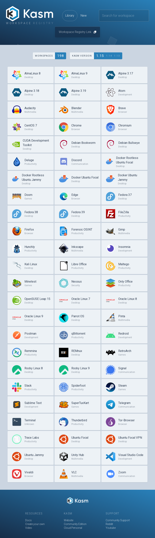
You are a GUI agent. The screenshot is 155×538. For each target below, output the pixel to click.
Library (69, 15)
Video (28, 527)
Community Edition (75, 524)
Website (68, 520)
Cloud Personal (73, 527)
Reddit (109, 524)
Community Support (118, 520)
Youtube (111, 527)
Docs (28, 520)
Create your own (35, 524)
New (84, 15)
